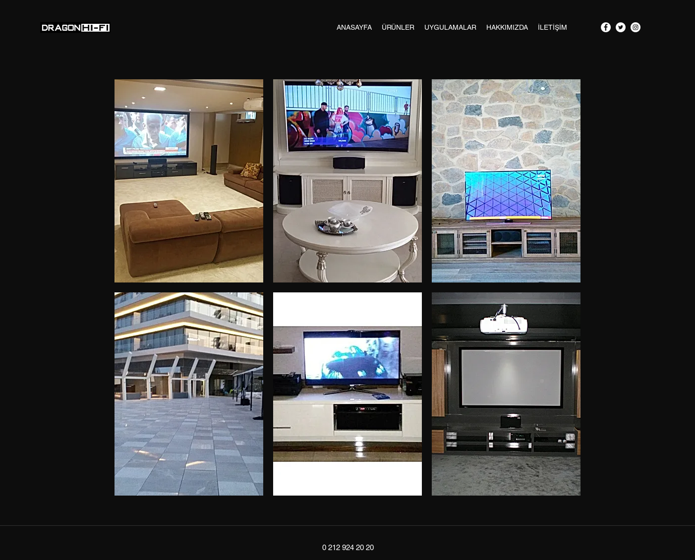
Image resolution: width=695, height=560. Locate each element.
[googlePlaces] (635, 27)
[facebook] (606, 27)
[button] (189, 180)
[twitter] (621, 27)
